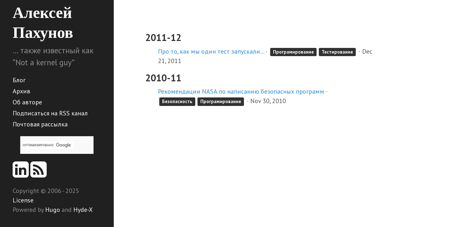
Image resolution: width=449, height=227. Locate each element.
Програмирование (293, 52)
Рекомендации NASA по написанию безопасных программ (241, 91)
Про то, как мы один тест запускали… (211, 51)
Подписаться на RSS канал (50, 113)
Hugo (52, 210)
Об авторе (27, 102)
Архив (21, 91)
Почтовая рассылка (40, 124)
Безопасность (177, 101)
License (23, 200)
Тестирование (337, 52)
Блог (19, 80)
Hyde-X (83, 210)
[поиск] (48, 145)
